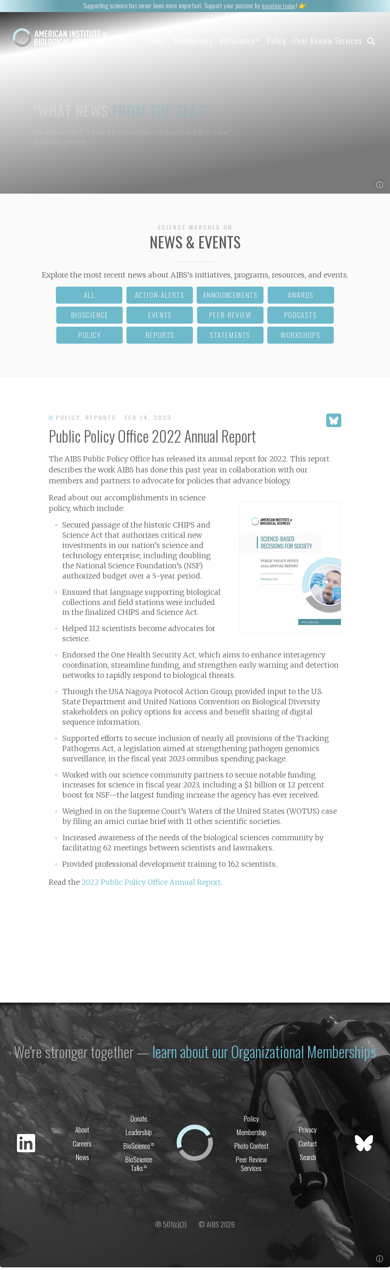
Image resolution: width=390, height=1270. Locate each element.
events (160, 317)
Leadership (138, 1133)
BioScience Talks (138, 1167)
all (89, 297)
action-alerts (160, 297)
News (131, 40)
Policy (266, 40)
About (82, 1130)
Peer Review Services (322, 40)
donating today (278, 5)
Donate (138, 1118)
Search (308, 1159)
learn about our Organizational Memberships (265, 1052)
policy (89, 337)
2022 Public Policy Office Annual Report (151, 884)
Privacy (308, 1130)
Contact (308, 1144)
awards (301, 297)
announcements (230, 297)
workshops (300, 337)
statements (230, 337)
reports (159, 337)
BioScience (223, 40)
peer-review (230, 317)
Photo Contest (251, 1147)
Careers (82, 1144)
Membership (172, 40)
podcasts (300, 317)
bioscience (89, 317)
